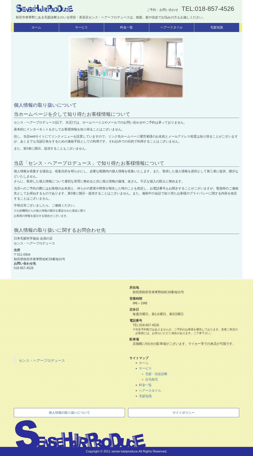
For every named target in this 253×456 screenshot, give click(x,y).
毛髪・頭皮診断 (156, 374)
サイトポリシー (184, 412)
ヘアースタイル (171, 27)
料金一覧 (126, 27)
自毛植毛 (151, 379)
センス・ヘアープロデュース (42, 361)
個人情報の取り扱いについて (69, 412)
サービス (81, 27)
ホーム (36, 27)
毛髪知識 (216, 27)
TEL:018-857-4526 (207, 8)
